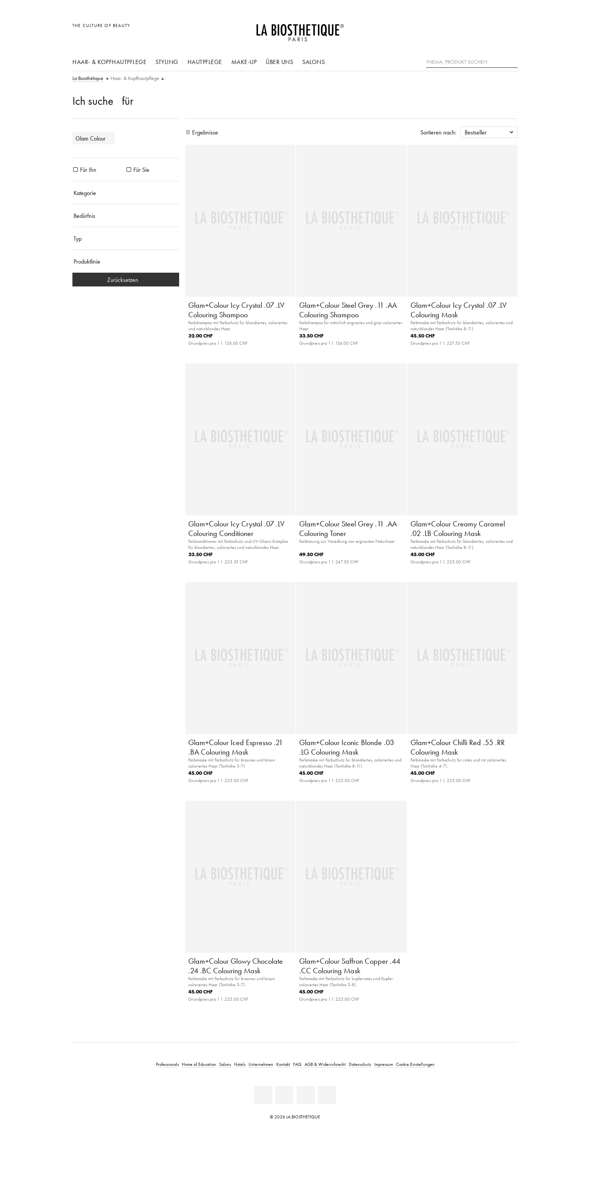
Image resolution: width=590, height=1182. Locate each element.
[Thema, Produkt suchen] (472, 62)
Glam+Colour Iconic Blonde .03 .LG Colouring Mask (346, 747)
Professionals (167, 1064)
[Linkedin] (263, 1095)
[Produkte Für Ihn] (75, 169)
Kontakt (283, 1064)
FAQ (297, 1064)
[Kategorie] (125, 192)
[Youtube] (306, 1095)
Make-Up (244, 62)
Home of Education (199, 1064)
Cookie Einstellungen (415, 1064)
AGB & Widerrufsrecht (325, 1064)
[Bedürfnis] (125, 215)
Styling (167, 62)
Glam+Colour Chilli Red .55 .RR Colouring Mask (457, 747)
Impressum (383, 1064)
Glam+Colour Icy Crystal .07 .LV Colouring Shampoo (236, 310)
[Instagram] (327, 1095)
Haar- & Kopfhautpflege (109, 62)
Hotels (239, 1064)
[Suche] (512, 61)
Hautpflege (205, 62)
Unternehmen (261, 1064)
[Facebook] (284, 1095)
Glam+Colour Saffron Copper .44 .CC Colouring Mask (349, 965)
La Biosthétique (87, 78)
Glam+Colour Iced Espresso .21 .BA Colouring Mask (235, 747)
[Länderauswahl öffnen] (475, 29)
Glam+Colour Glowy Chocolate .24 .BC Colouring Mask (235, 965)
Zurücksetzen (125, 279)
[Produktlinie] (125, 261)
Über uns (279, 62)
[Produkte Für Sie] (129, 169)
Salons (313, 62)
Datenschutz (360, 1064)
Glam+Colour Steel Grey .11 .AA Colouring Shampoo (348, 310)
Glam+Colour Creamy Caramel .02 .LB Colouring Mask (457, 528)
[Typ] (125, 238)
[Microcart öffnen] (510, 29)
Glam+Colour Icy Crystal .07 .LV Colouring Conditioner (236, 528)
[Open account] (492, 29)
